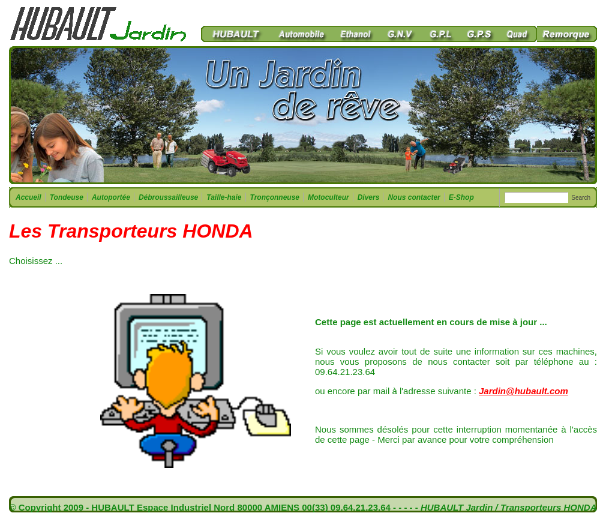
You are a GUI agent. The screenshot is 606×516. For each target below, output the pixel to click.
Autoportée (111, 197)
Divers (368, 197)
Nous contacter (413, 197)
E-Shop (461, 197)
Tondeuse (66, 197)
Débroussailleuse (168, 197)
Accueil (28, 197)
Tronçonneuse (274, 197)
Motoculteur (328, 197)
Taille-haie (223, 197)
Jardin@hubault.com (523, 391)
